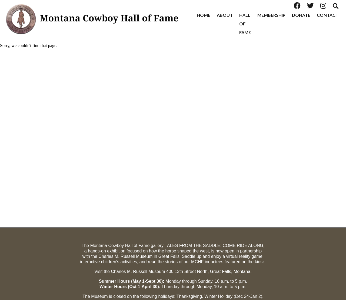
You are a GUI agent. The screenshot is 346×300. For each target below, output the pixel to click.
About (225, 15)
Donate (301, 15)
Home (203, 15)
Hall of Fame (245, 23)
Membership (271, 15)
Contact (327, 15)
